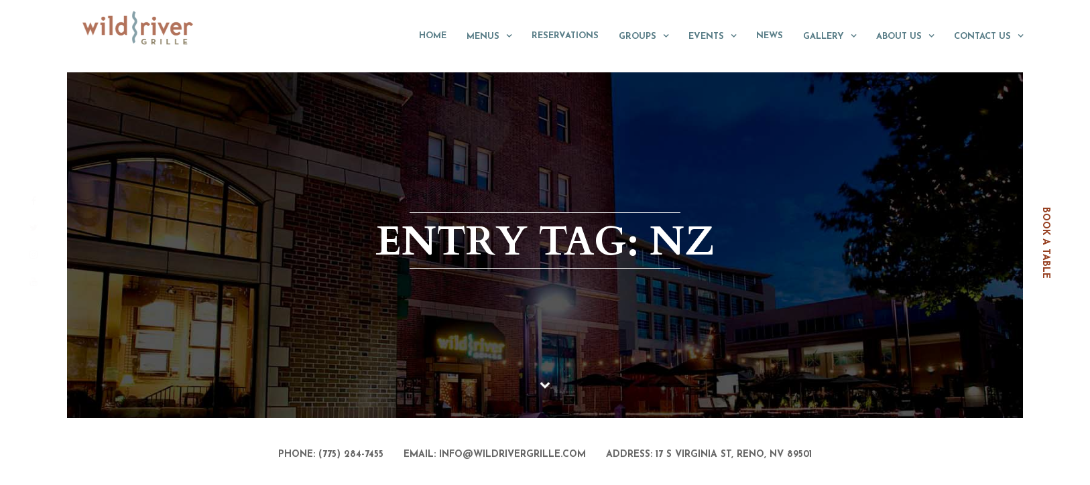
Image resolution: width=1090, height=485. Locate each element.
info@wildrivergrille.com (512, 455)
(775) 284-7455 (350, 455)
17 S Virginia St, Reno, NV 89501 (734, 455)
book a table (1045, 243)
